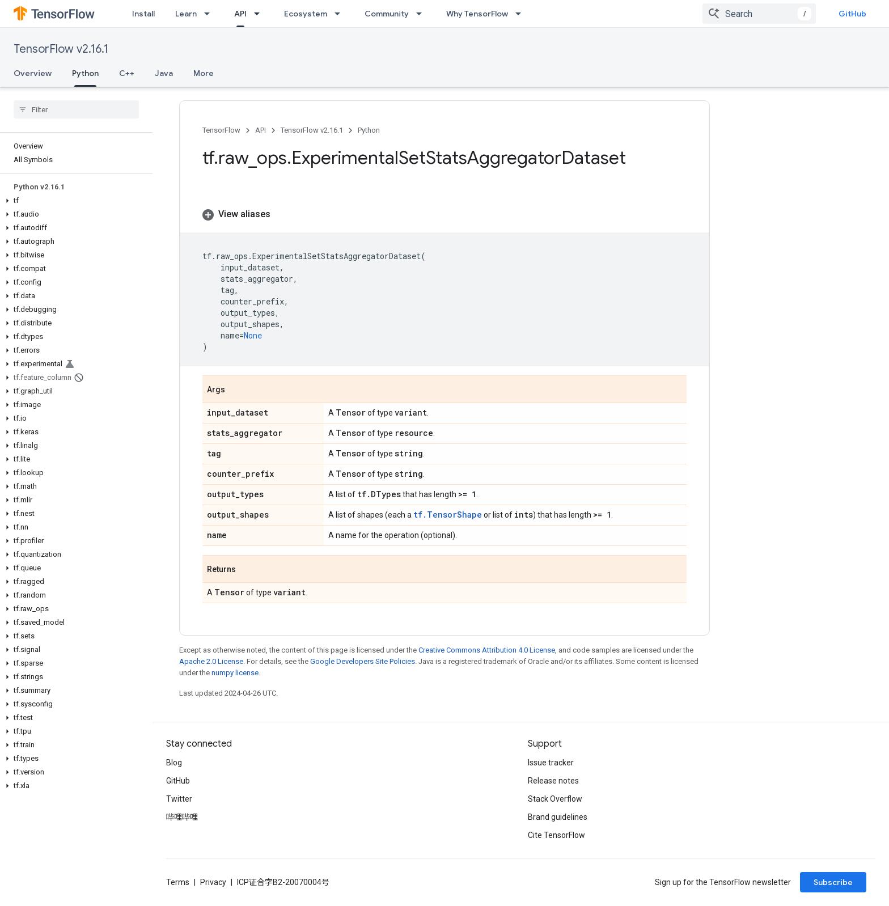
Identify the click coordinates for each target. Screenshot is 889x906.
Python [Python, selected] (85, 73)
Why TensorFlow (477, 14)
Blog (174, 762)
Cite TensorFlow (556, 835)
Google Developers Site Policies (362, 661)
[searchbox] (76, 109)
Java (164, 73)
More (203, 73)
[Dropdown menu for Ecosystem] (340, 13)
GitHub (852, 14)
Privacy (213, 882)
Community (387, 14)
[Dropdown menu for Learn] (210, 13)
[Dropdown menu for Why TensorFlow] (521, 13)
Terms (177, 882)
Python (369, 130)
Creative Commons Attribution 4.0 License (486, 650)
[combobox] (759, 13)
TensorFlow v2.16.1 (61, 49)
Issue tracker (551, 762)
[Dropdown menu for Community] (422, 13)
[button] (74, 201)
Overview (33, 73)
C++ (126, 73)
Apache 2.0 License (211, 661)
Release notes (553, 780)
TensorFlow (221, 130)
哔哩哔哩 (182, 817)
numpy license (235, 672)
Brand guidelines (557, 817)
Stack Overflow (555, 798)
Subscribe (833, 882)
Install (143, 14)
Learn (186, 14)
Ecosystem (305, 14)
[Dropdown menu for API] (260, 13)
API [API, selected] (240, 14)
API (260, 130)
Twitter (179, 798)
